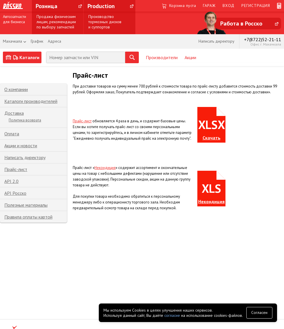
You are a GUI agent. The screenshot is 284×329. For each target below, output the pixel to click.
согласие (172, 315)
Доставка (14, 113)
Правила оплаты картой (28, 217)
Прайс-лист (15, 169)
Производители (162, 57)
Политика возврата (25, 120)
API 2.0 (11, 181)
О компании (16, 89)
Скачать (212, 138)
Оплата (11, 134)
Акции (190, 57)
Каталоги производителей (30, 101)
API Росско (15, 193)
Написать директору (24, 157)
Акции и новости (20, 145)
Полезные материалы (26, 205)
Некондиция (105, 167)
